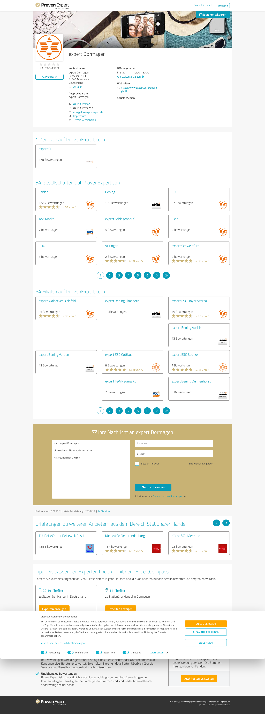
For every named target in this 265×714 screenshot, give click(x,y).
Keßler (43, 191)
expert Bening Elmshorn (122, 300)
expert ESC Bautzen (186, 354)
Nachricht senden (153, 487)
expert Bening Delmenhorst (191, 381)
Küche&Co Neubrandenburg (125, 535)
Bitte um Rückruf (150, 463)
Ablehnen (206, 698)
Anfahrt (77, 86)
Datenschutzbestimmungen (70, 698)
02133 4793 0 (81, 104)
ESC (174, 191)
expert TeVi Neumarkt (120, 381)
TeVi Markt (46, 218)
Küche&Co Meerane (186, 535)
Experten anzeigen (54, 609)
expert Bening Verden (54, 354)
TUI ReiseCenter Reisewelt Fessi (61, 535)
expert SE (45, 148)
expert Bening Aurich (186, 327)
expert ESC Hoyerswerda (189, 300)
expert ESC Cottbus (118, 354)
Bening (110, 191)
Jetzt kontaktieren (212, 14)
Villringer (111, 245)
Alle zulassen (206, 679)
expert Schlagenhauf (119, 218)
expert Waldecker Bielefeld (57, 300)
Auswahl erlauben (206, 687)
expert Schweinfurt (185, 245)
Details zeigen (156, 707)
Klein (175, 218)
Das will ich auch (203, 5)
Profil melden (104, 511)
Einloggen (223, 5)
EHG (42, 245)
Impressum (47, 698)
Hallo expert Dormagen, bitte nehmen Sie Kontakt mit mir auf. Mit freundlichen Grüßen (91, 469)
